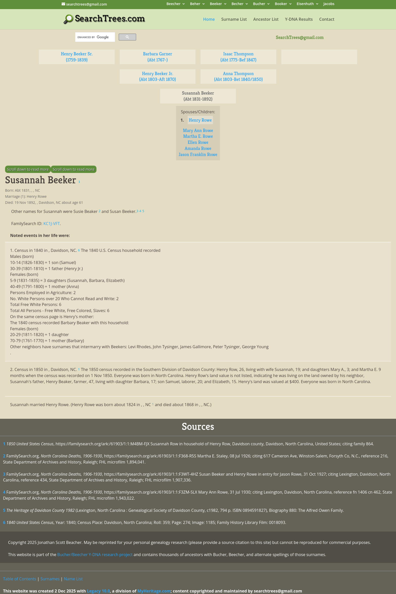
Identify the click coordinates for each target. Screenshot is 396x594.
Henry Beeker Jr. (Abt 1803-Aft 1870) (157, 76)
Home (209, 19)
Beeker (216, 4)
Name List (73, 579)
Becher (237, 4)
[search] (95, 37)
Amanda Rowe (198, 148)
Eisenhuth (305, 4)
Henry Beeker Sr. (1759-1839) (77, 57)
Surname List (234, 19)
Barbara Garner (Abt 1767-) (157, 57)
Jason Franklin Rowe (198, 154)
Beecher (173, 4)
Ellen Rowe (198, 142)
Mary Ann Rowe (198, 130)
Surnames (49, 579)
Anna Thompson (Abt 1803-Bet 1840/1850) (238, 76)
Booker (281, 4)
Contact (326, 19)
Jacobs (329, 4)
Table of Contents (19, 579)
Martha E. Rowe (198, 136)
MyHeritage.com (154, 591)
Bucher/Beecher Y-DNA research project (95, 554)
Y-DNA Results (299, 19)
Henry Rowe (200, 120)
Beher (195, 4)
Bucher (259, 4)
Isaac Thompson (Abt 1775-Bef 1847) (238, 57)
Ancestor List (266, 19)
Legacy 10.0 (98, 591)
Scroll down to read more (28, 169)
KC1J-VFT (51, 223)
